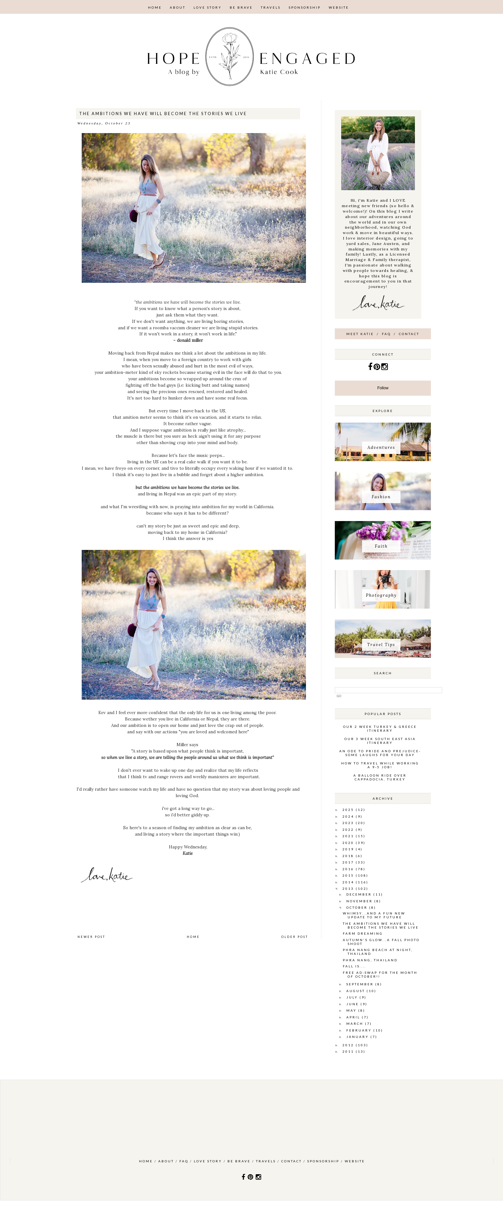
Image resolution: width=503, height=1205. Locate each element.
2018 (349, 856)
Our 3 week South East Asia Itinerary (380, 741)
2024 (349, 816)
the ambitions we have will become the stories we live (381, 925)
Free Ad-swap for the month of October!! (380, 974)
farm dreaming (363, 933)
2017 (349, 862)
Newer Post (91, 937)
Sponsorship (305, 7)
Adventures (381, 447)
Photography (381, 595)
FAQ (386, 334)
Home (155, 7)
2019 (349, 849)
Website (339, 7)
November (360, 901)
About (178, 7)
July (352, 997)
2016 (349, 869)
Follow (383, 388)
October (357, 907)
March (355, 1023)
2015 (349, 875)
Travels (271, 7)
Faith (381, 546)
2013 (349, 888)
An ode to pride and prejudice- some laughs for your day (380, 753)
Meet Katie (360, 334)
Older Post (294, 937)
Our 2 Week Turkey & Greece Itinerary (380, 728)
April (354, 1017)
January (358, 1037)
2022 (349, 829)
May (352, 1010)
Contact (409, 334)
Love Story (208, 7)
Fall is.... (354, 966)
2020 (349, 843)
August (356, 991)
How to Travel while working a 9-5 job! (380, 765)
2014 (349, 882)
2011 (349, 1051)
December (359, 894)
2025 (349, 810)
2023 (349, 823)
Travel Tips (381, 644)
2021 (349, 836)
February (359, 1030)
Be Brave (241, 7)
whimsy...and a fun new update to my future (374, 915)
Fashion (381, 497)
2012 (349, 1045)
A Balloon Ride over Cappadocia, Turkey (380, 777)
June (353, 1004)
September (360, 984)
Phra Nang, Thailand (370, 960)
